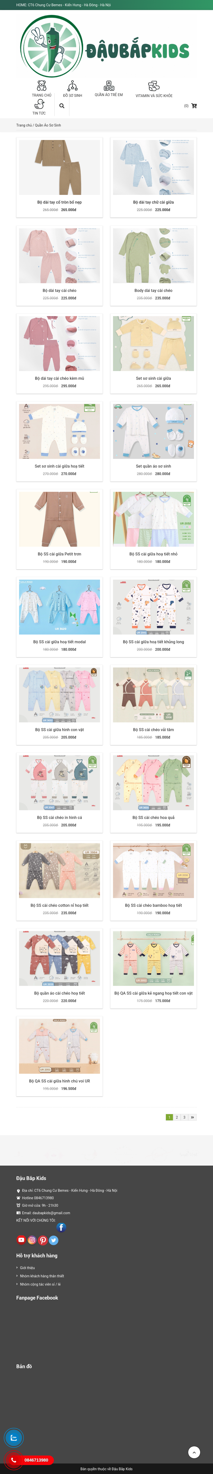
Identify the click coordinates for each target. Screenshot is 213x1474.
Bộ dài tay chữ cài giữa (153, 202)
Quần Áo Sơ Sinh (48, 125)
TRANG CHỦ (41, 88)
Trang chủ (24, 125)
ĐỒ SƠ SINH (72, 89)
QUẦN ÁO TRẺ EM (108, 88)
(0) (190, 105)
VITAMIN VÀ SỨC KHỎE (154, 89)
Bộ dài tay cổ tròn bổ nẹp (59, 202)
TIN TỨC (39, 106)
